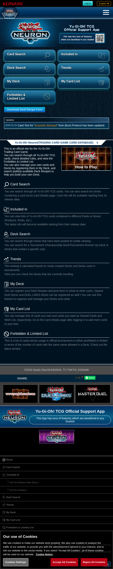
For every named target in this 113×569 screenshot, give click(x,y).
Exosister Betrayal (46, 125)
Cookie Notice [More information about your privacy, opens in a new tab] (44, 554)
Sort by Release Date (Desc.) (24, 482)
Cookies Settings (15, 562)
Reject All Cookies (94, 562)
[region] (56, 549)
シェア (79, 377)
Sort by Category (18, 490)
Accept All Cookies (64, 562)
